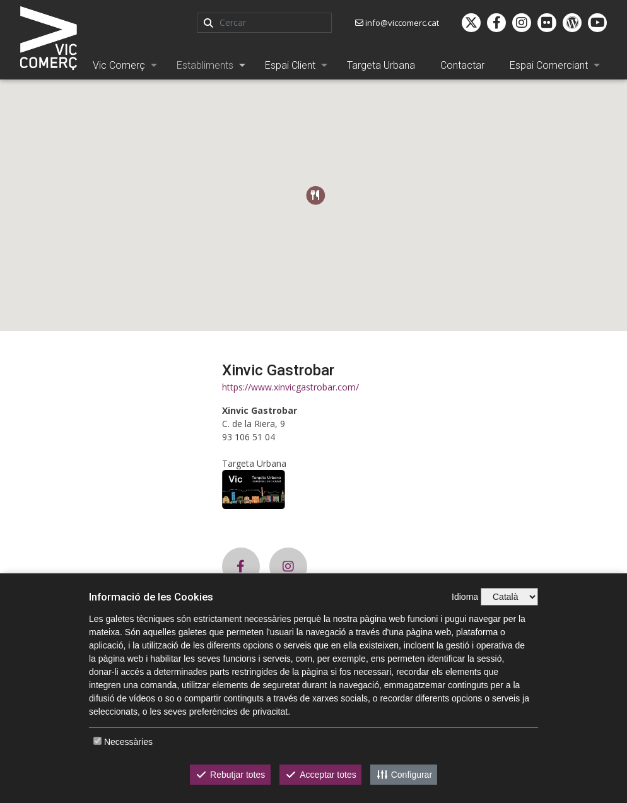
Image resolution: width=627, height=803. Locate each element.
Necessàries (128, 742)
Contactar (462, 65)
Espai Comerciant (549, 65)
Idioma (465, 597)
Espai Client (290, 65)
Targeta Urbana (381, 65)
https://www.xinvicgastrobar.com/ (290, 387)
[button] (315, 195)
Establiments (205, 65)
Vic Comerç (119, 65)
